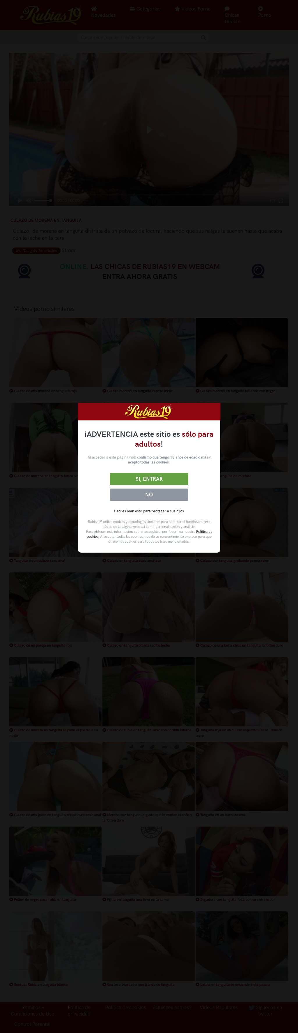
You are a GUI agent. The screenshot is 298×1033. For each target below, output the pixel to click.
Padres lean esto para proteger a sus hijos (149, 511)
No (149, 494)
